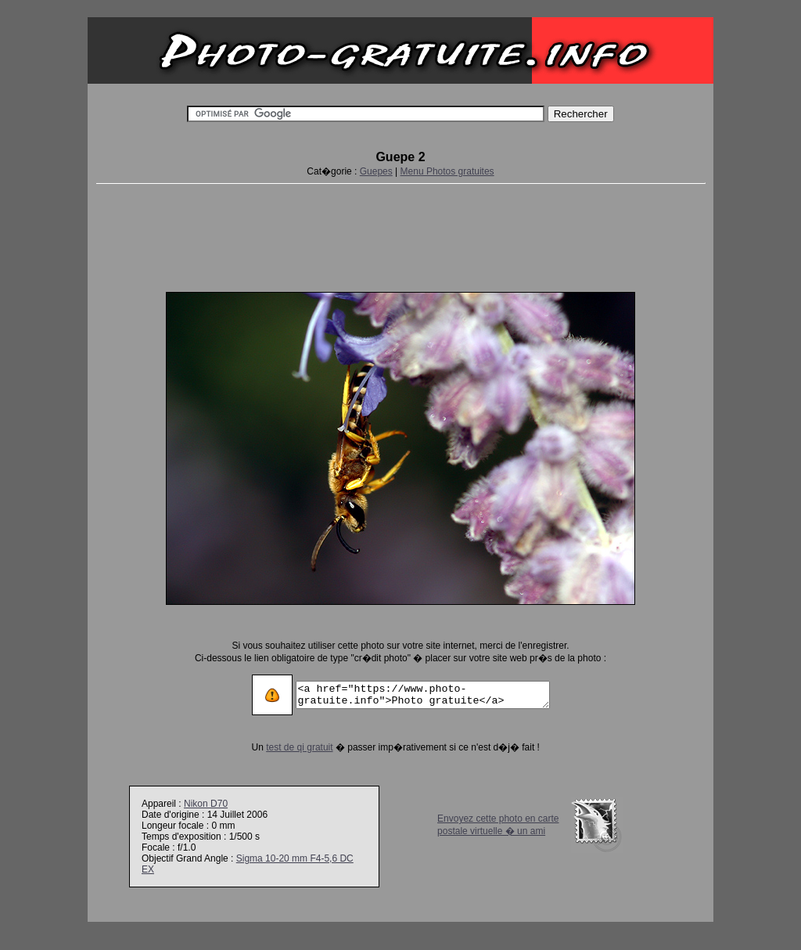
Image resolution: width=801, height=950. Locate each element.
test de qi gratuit (284, 747)
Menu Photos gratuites (447, 171)
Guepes (376, 171)
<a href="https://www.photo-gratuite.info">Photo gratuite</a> (423, 694)
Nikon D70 (206, 803)
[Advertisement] (400, 235)
